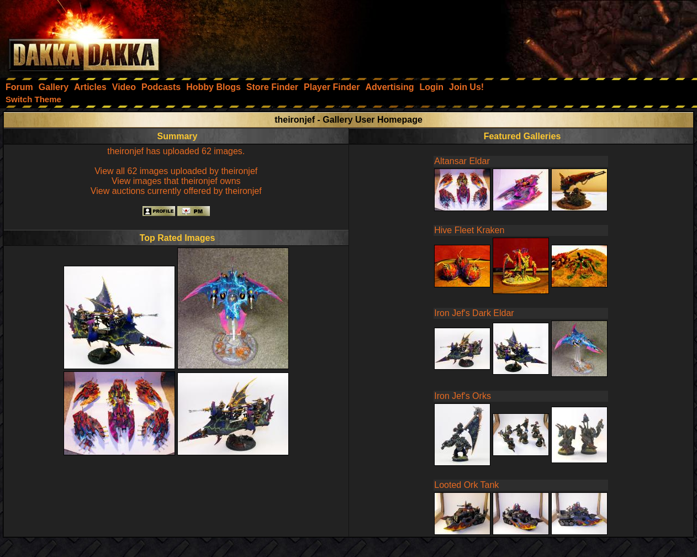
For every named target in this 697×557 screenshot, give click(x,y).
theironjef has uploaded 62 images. (176, 151)
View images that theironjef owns (176, 181)
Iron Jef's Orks (462, 396)
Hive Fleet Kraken (469, 230)
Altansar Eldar (462, 161)
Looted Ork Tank (466, 485)
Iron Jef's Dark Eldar (474, 313)
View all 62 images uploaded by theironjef (175, 171)
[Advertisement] (548, 35)
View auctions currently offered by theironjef (176, 191)
